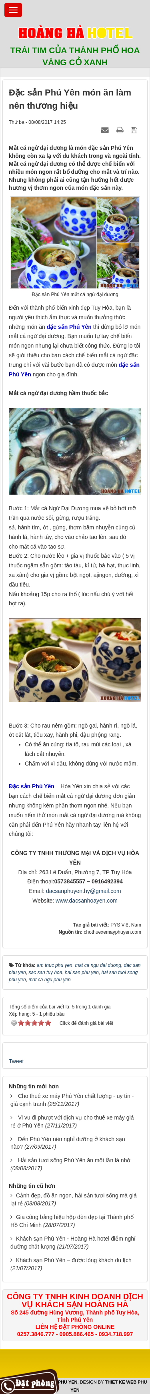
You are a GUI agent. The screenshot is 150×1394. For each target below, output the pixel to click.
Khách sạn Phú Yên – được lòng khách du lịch (74, 1260)
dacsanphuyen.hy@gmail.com (83, 891)
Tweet (16, 1061)
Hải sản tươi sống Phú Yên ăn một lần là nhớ (74, 1160)
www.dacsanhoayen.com (87, 900)
